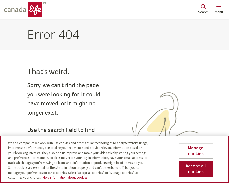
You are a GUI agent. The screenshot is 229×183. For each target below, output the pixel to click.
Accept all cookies (196, 169)
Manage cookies (195, 151)
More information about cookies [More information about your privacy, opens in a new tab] (65, 177)
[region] (114, 159)
